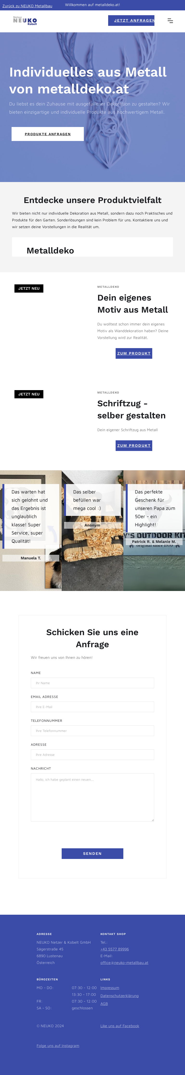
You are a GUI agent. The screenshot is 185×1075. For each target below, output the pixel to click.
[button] (170, 21)
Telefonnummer (46, 720)
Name (36, 673)
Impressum (109, 987)
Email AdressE (44, 697)
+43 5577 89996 (114, 949)
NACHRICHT (41, 768)
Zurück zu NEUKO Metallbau (27, 6)
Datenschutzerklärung (119, 995)
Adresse (39, 744)
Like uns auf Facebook (119, 1026)
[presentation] (67, 837)
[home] (25, 20)
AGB (104, 1003)
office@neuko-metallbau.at (124, 962)
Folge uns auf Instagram (58, 1045)
